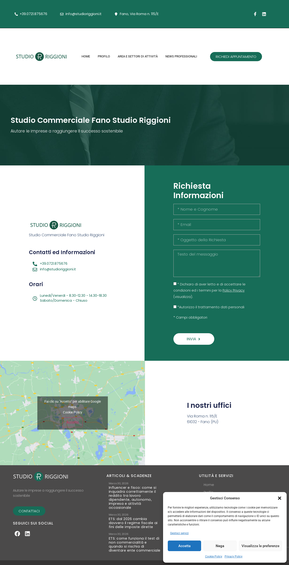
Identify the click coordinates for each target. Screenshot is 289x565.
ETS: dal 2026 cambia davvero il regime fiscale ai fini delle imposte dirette (133, 523)
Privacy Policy (233, 556)
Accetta (184, 546)
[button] (279, 498)
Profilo (104, 56)
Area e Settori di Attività (138, 56)
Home (86, 56)
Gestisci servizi (179, 533)
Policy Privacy (234, 290)
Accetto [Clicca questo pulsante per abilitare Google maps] (72, 422)
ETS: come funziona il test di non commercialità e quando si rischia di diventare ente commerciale (134, 545)
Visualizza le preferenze (260, 546)
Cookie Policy (213, 556)
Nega (220, 546)
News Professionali (181, 56)
